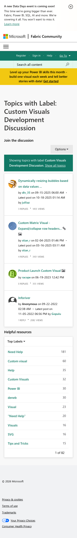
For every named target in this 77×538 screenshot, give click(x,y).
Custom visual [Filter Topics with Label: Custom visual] (17, 361)
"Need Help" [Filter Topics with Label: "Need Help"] (17, 416)
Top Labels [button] (15, 341)
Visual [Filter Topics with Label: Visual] (12, 407)
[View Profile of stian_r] (26, 240)
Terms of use (10, 505)
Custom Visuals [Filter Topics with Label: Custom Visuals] (18, 379)
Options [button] (60, 149)
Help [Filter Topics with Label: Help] (11, 370)
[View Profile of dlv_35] (26, 192)
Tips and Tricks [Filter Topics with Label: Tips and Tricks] (18, 443)
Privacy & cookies (12, 499)
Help (49, 55)
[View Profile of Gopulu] (56, 314)
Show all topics (55, 165)
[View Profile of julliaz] (26, 202)
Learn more (12, 24)
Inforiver (24, 298)
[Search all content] (43, 64)
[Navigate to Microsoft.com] (14, 36)
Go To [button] (63, 55)
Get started (51, 81)
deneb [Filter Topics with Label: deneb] (12, 398)
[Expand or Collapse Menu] (6, 46)
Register (21, 55)
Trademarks (9, 512)
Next (69, 452)
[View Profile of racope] (26, 277)
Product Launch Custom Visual (40, 270)
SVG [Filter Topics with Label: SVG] (11, 434)
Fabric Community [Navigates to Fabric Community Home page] (46, 36)
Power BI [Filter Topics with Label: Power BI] (14, 388)
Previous (50, 452)
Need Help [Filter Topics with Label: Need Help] (15, 352)
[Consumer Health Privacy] (38, 526)
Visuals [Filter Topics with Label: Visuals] (12, 425)
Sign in (36, 55)
